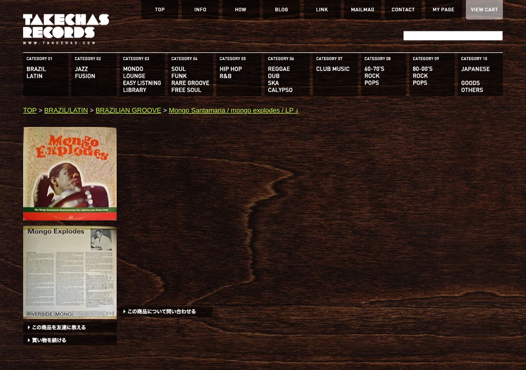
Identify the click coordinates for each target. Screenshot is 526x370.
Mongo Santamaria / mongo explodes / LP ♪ (234, 110)
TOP (29, 110)
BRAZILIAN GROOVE (128, 110)
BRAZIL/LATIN (66, 110)
